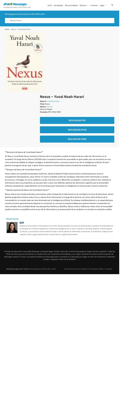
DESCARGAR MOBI (77, 139)
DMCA (101, 269)
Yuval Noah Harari (53, 101)
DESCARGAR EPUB (77, 129)
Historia (49, 107)
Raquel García (12, 219)
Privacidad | (94, 269)
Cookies (84, 269)
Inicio (7, 29)
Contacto (108, 269)
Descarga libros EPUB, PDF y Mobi (42, 269)
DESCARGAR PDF (77, 120)
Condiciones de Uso (72, 269)
